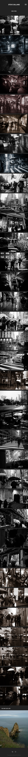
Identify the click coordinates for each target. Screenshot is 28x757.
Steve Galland (14, 4)
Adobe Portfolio (17, 755)
